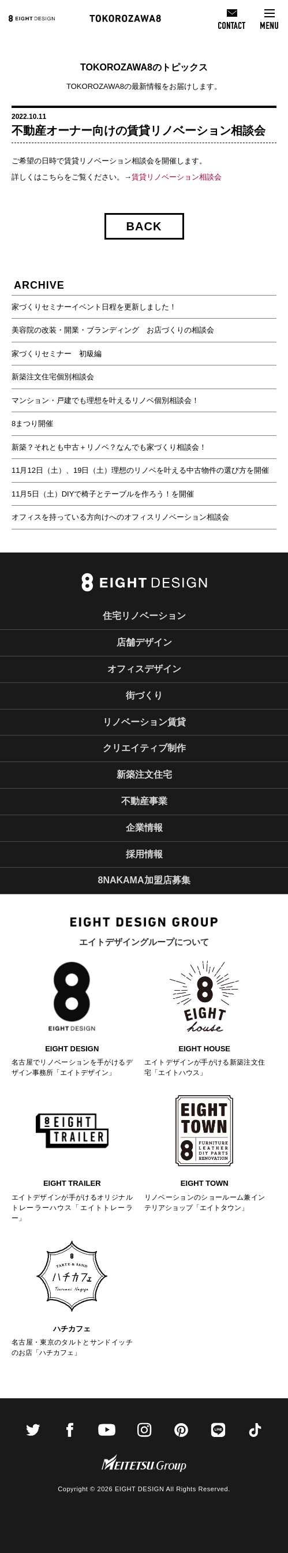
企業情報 (144, 828)
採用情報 (144, 854)
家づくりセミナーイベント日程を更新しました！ (94, 307)
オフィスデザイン (144, 669)
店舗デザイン (144, 642)
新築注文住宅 (144, 774)
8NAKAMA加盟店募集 (144, 880)
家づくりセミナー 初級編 (57, 353)
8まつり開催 (32, 423)
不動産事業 (144, 801)
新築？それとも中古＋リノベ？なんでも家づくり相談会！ (109, 447)
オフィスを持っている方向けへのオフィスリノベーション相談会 (120, 517)
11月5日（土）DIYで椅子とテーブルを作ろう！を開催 (103, 494)
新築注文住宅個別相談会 (53, 376)
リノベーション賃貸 (144, 722)
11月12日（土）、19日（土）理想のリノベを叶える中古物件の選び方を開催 (140, 470)
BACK (144, 226)
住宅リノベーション (144, 616)
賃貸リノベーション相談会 (177, 177)
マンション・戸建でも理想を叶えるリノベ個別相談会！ (105, 400)
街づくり (144, 695)
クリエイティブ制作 (144, 748)
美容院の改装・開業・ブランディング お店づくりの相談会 (113, 330)
